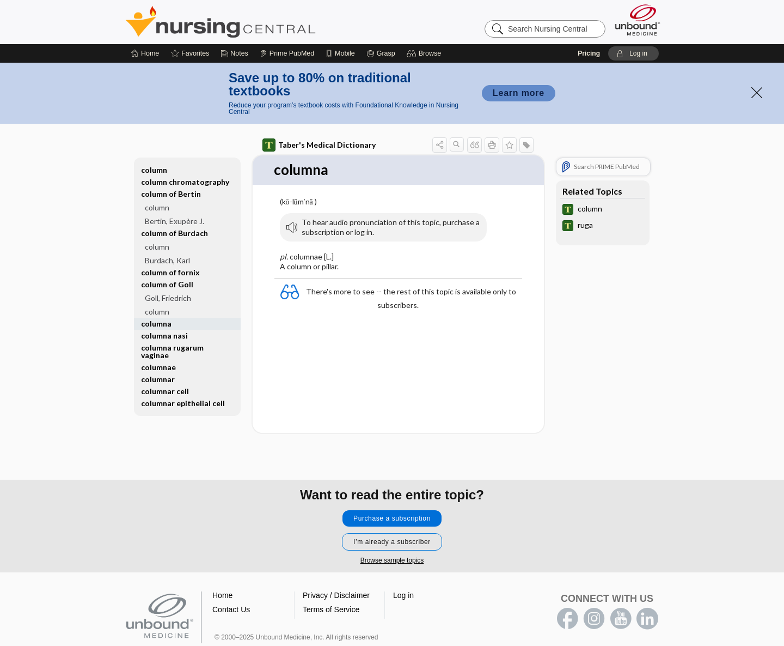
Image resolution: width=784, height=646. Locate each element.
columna (156, 323)
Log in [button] (403, 595)
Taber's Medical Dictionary (319, 145)
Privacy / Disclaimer (336, 595)
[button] (425, 53)
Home (222, 595)
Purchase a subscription (392, 518)
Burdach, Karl (167, 260)
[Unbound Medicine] (637, 20)
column (154, 169)
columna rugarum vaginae (172, 351)
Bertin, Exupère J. (174, 221)
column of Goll (167, 284)
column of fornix (170, 272)
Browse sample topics (392, 560)
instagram (594, 619)
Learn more (518, 93)
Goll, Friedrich (168, 298)
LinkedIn (647, 619)
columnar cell (165, 391)
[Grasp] (380, 53)
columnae (158, 367)
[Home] (145, 53)
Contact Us (231, 609)
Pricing (589, 53)
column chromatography (185, 181)
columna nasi (164, 335)
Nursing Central (261, 21)
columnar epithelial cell (183, 403)
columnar (158, 379)
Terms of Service (331, 609)
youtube (621, 619)
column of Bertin (171, 193)
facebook (567, 619)
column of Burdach (174, 233)
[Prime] (287, 53)
